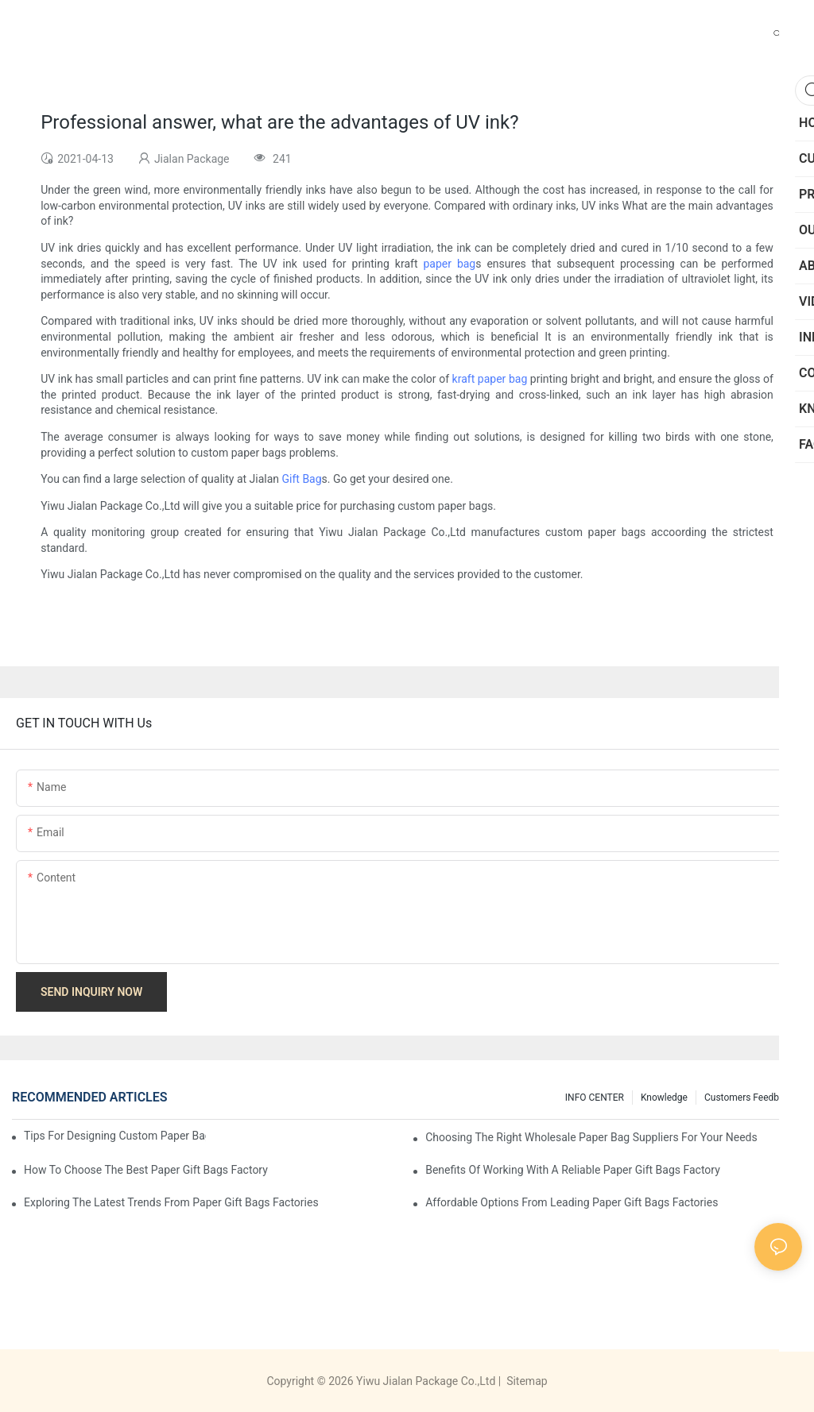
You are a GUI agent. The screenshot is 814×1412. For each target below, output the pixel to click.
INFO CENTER (594, 1097)
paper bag (449, 263)
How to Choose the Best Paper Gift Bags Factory (146, 1169)
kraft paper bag (490, 378)
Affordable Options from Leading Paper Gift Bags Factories (571, 1202)
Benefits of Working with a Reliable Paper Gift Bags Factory (572, 1169)
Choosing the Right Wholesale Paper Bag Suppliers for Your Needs (591, 1137)
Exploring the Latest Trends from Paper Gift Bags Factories (171, 1202)
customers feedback (749, 1097)
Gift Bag (302, 479)
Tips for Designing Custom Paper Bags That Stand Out (115, 1135)
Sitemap (526, 1381)
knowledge (664, 1097)
